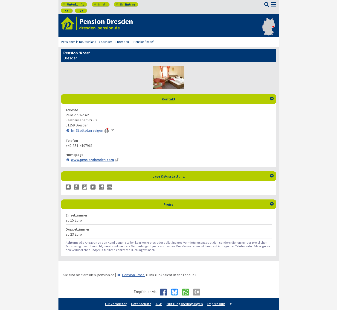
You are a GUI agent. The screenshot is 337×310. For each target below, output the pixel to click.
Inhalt (100, 4)
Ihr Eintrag (125, 4)
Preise (219, 204)
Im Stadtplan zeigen (90, 130)
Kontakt (218, 99)
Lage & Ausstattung (213, 176)
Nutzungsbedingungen (185, 303)
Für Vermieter (116, 303)
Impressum (216, 303)
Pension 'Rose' (133, 274)
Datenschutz (141, 303)
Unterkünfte (73, 4)
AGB (159, 303)
